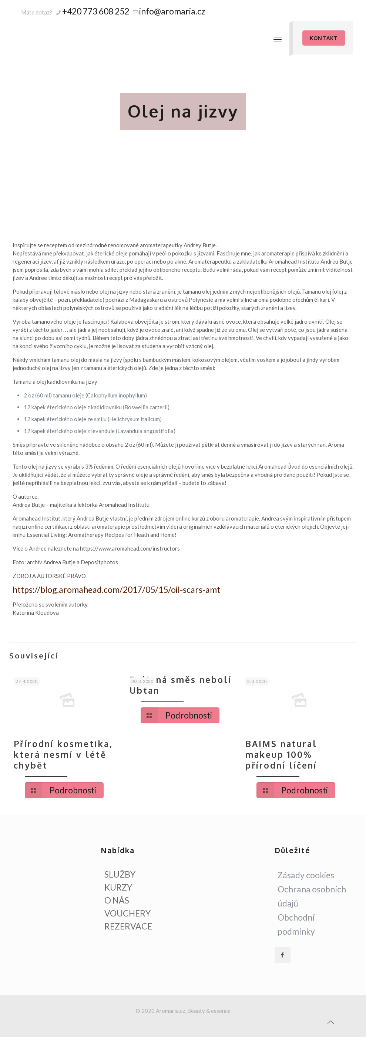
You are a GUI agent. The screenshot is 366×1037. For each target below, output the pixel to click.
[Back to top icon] (330, 1022)
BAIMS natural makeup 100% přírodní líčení (281, 754)
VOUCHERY (127, 913)
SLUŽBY (119, 874)
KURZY (118, 887)
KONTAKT (324, 38)
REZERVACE (128, 926)
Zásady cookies (306, 875)
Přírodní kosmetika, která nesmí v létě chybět (63, 754)
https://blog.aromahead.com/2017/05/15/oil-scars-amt (116, 589)
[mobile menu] (277, 39)
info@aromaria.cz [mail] (172, 11)
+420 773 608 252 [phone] (95, 11)
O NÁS (116, 900)
